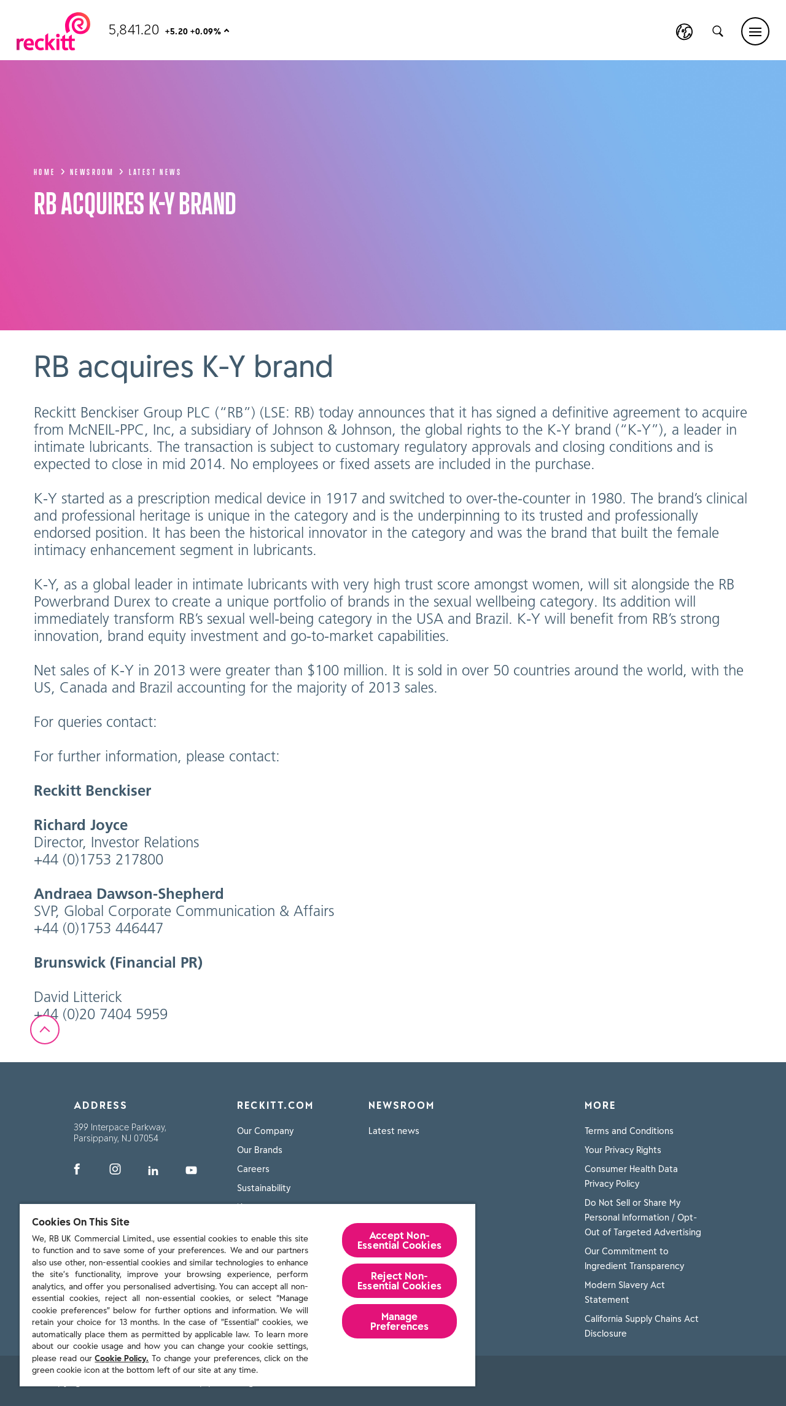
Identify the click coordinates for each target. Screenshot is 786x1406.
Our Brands (259, 1149)
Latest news (155, 171)
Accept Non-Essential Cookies (399, 1240)
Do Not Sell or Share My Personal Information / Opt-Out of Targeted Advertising (643, 1217)
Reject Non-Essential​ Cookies (399, 1281)
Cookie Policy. (122, 1358)
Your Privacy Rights (623, 1149)
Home (50, 171)
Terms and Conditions (629, 1130)
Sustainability (263, 1188)
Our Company (265, 1130)
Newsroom (97, 171)
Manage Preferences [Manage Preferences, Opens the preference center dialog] (399, 1321)
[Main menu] (755, 31)
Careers (253, 1169)
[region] (247, 1294)
